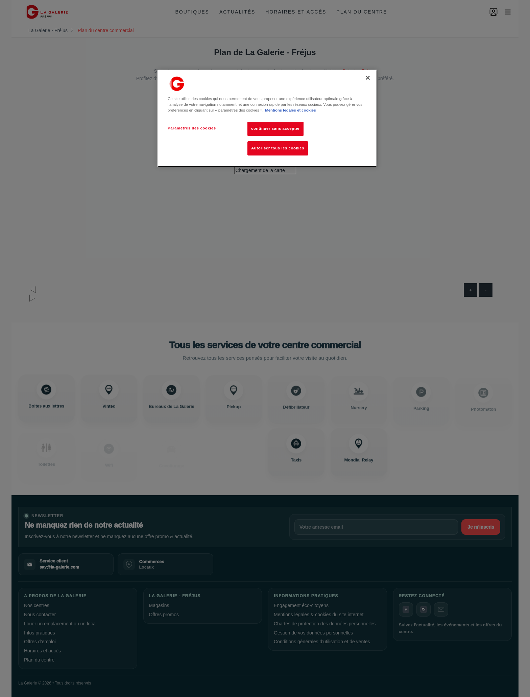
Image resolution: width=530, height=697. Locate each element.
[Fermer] (367, 77)
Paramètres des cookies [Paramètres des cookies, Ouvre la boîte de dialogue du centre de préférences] (192, 128)
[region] (267, 118)
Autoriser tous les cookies (277, 148)
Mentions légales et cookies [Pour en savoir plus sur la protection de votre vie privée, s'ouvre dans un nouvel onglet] (290, 110)
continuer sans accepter (275, 128)
